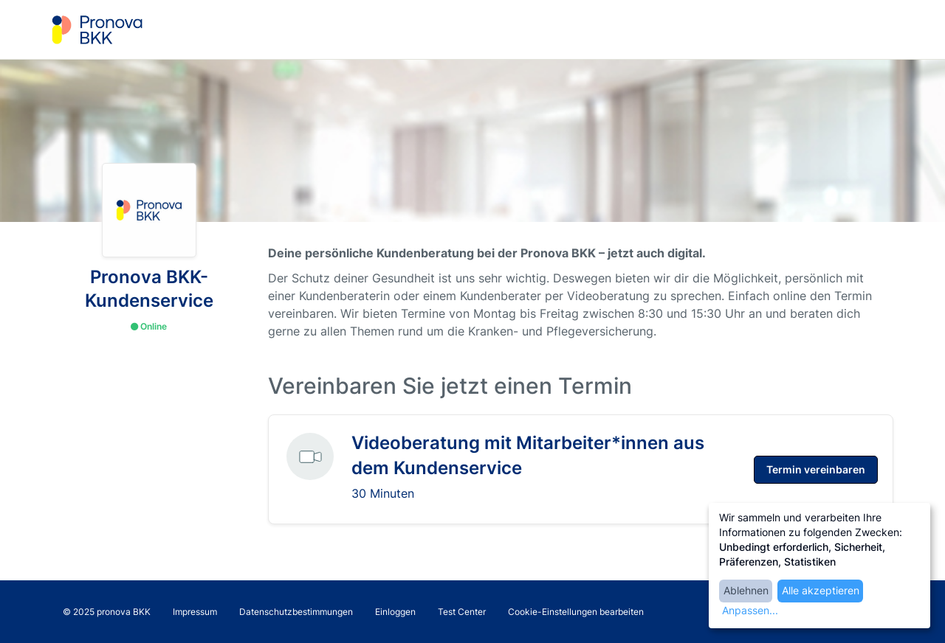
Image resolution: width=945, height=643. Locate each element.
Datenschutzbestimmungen (296, 611)
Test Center (462, 611)
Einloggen (395, 611)
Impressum (195, 611)
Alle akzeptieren (820, 590)
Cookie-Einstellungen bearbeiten (576, 611)
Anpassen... (750, 610)
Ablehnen (746, 590)
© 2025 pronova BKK (107, 611)
